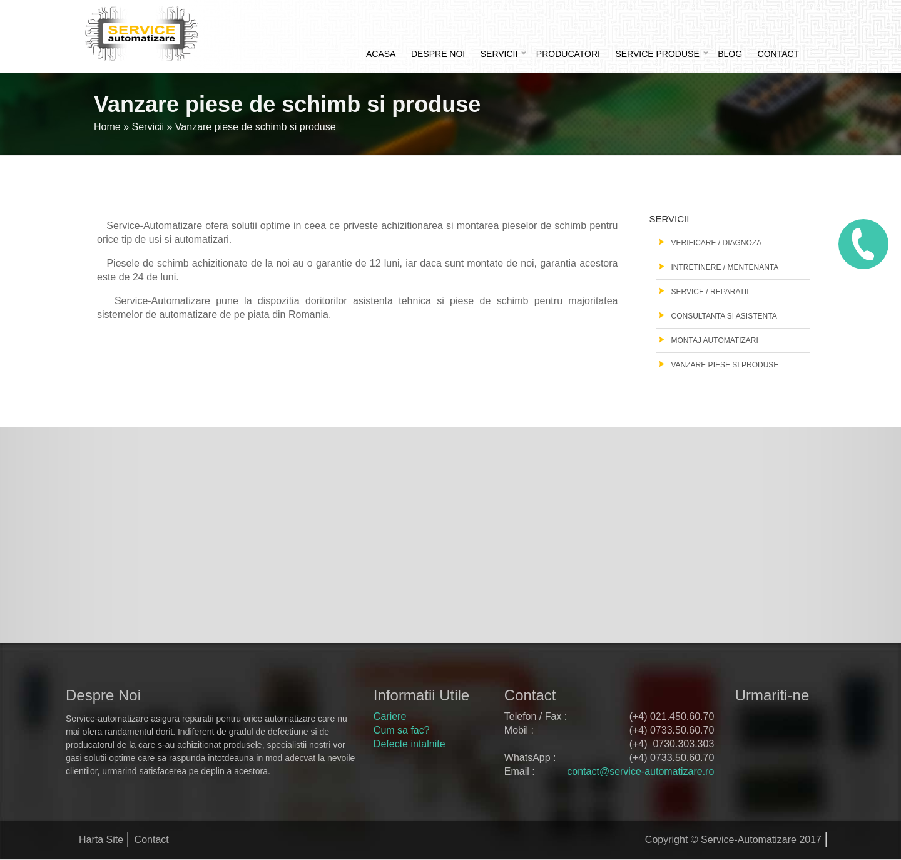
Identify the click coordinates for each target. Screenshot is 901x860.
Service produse (657, 54)
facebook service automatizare (747, 722)
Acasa (380, 54)
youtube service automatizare (777, 750)
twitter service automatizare (777, 722)
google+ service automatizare (807, 722)
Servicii (499, 54)
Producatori (568, 54)
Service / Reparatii (710, 291)
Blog (730, 54)
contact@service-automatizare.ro (640, 771)
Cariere (390, 716)
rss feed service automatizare (807, 750)
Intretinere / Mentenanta (725, 267)
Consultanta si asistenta (724, 316)
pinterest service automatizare (747, 750)
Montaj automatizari (714, 340)
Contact (779, 54)
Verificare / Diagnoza (716, 242)
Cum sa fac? (402, 730)
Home (107, 126)
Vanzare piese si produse (725, 365)
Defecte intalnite (409, 744)
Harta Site (101, 839)
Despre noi (438, 54)
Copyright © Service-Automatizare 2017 (733, 839)
